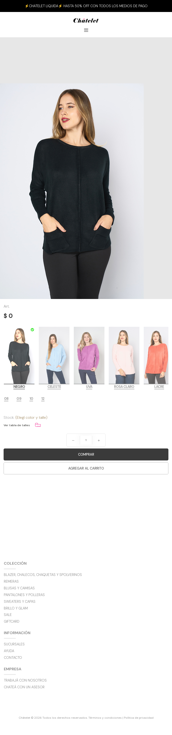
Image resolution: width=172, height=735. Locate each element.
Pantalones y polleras (24, 595)
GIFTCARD (11, 621)
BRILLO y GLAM (16, 608)
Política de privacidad (139, 718)
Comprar (86, 454)
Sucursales (14, 644)
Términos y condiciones (105, 718)
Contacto (13, 657)
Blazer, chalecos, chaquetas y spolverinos (43, 575)
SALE (8, 615)
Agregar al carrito (86, 468)
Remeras (11, 581)
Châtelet (86, 21)
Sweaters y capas (19, 601)
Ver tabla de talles (17, 425)
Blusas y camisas (19, 588)
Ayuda (9, 651)
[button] (159, 6)
